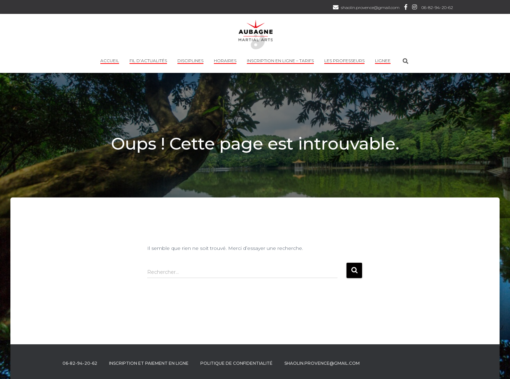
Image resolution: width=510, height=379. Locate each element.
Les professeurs (344, 60)
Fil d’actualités (148, 60)
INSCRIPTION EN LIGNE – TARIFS (280, 60)
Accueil (109, 60)
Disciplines (190, 60)
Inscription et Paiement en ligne (149, 363)
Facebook (406, 8)
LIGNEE (383, 60)
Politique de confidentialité (236, 363)
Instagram (414, 8)
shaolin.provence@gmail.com (370, 7)
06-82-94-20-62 (437, 7)
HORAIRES (225, 60)
